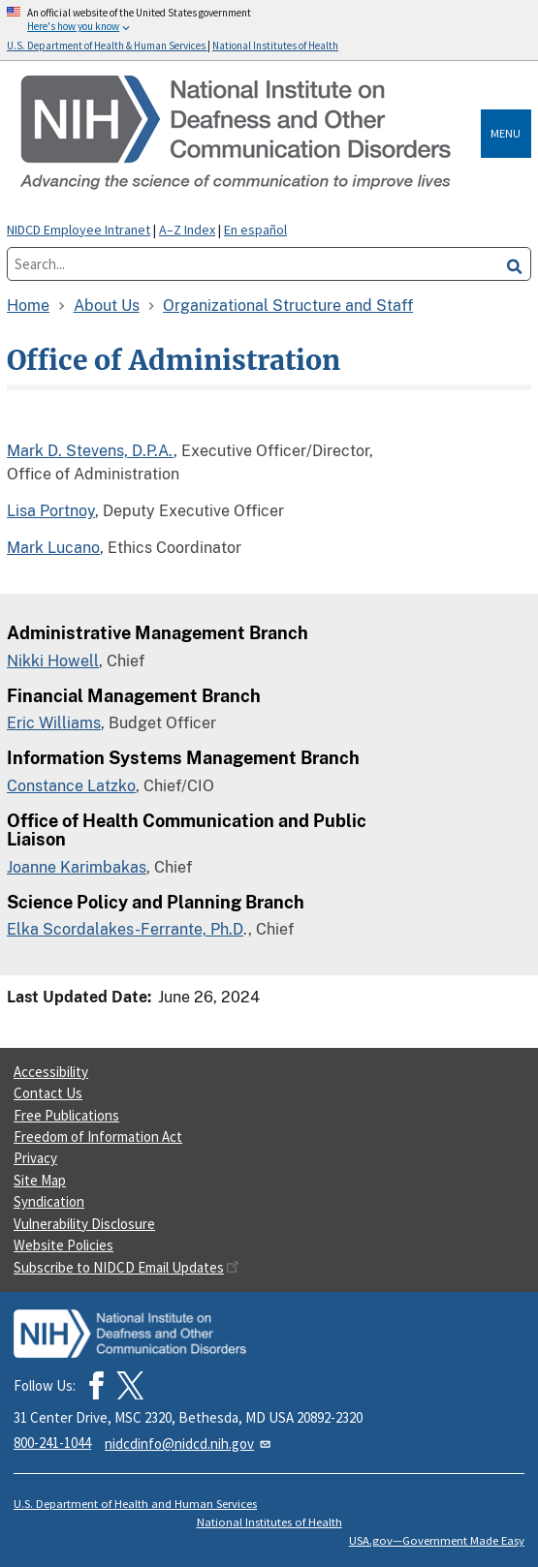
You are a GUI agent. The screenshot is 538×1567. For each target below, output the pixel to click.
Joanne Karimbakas (76, 867)
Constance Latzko (71, 786)
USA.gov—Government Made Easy (436, 1540)
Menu (506, 133)
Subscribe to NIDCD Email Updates (126, 1267)
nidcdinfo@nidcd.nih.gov (189, 1443)
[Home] (247, 134)
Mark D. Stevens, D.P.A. (90, 451)
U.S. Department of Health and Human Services (135, 1503)
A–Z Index (187, 229)
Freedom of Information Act (98, 1136)
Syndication (49, 1201)
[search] (514, 264)
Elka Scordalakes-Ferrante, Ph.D (125, 929)
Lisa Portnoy (51, 511)
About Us (107, 305)
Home (28, 305)
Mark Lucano (53, 547)
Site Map (40, 1180)
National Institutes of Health (269, 1522)
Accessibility (51, 1071)
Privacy (35, 1158)
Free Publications (66, 1115)
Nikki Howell (53, 661)
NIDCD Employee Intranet (78, 229)
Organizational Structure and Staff (288, 305)
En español (255, 229)
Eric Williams (54, 723)
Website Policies (63, 1245)
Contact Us (48, 1093)
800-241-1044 (52, 1442)
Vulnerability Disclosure (84, 1223)
